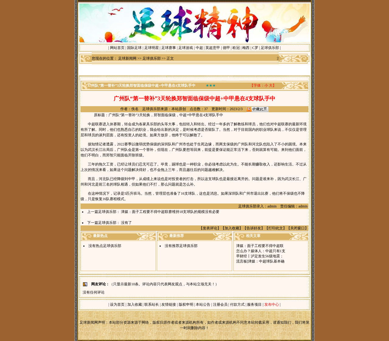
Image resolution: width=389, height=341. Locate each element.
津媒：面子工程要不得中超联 (260, 246)
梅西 (246, 48)
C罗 (255, 48)
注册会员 (221, 304)
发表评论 (210, 228)
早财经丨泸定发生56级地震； (260, 256)
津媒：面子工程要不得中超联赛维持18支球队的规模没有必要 (170, 212)
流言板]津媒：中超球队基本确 (260, 261)
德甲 (226, 48)
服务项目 (254, 304)
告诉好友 (253, 228)
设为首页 (117, 304)
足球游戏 (185, 48)
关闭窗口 (297, 228)
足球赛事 (168, 48)
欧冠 (236, 48)
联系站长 (151, 304)
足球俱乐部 (270, 48)
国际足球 (134, 48)
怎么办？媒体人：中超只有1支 (260, 251)
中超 (199, 48)
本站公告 (203, 304)
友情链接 (168, 304)
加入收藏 (232, 228)
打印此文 (275, 228)
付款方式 (238, 304)
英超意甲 (212, 48)
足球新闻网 (127, 58)
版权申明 (186, 304)
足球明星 (151, 48)
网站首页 (117, 48)
